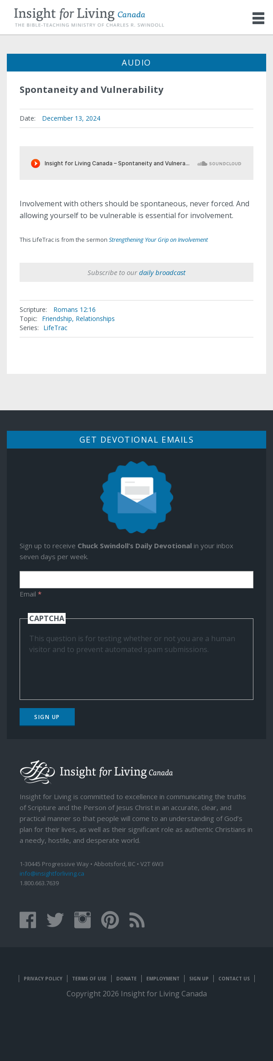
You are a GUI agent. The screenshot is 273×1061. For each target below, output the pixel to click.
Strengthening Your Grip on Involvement (158, 239)
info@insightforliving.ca (52, 873)
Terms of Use (89, 978)
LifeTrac (55, 327)
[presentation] (98, 672)
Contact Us (234, 978)
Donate (126, 978)
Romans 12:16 (74, 309)
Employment (163, 978)
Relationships (95, 318)
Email (30, 593)
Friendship (57, 318)
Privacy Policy (43, 978)
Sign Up (47, 717)
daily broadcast (162, 272)
